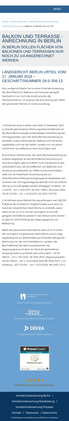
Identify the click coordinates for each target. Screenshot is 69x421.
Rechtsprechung (13, 26)
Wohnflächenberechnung (44, 22)
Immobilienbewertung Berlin (33, 396)
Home (5, 22)
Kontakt (16, 413)
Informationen (19, 22)
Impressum (32, 413)
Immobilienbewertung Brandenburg (33, 401)
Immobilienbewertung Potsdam (34, 407)
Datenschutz (49, 413)
